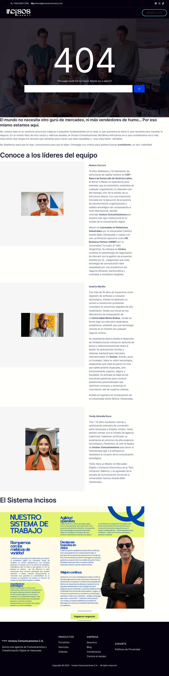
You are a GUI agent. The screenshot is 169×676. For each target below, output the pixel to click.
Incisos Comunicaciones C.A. (26, 640)
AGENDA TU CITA (154, 12)
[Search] (139, 88)
